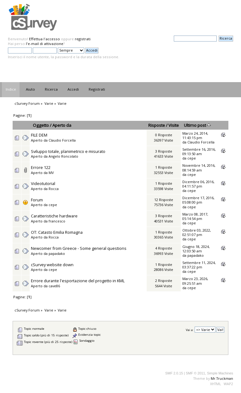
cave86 (54, 286)
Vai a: (190, 330)
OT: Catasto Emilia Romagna (57, 232)
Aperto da (61, 125)
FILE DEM (39, 135)
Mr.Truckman (222, 378)
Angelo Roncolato (63, 156)
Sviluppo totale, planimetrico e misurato (68, 151)
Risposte (156, 125)
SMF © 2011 (195, 373)
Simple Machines (220, 373)
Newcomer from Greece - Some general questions (78, 248)
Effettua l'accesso (44, 38)
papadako (57, 253)
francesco (57, 221)
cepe (191, 158)
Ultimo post (197, 125)
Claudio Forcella (62, 140)
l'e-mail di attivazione (44, 43)
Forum (37, 200)
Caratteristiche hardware (54, 216)
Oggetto (41, 125)
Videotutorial (43, 183)
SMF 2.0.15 (174, 373)
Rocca (54, 188)
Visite (173, 125)
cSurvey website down (52, 264)
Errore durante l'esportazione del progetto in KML (78, 281)
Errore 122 (40, 167)
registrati (83, 38)
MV (51, 172)
